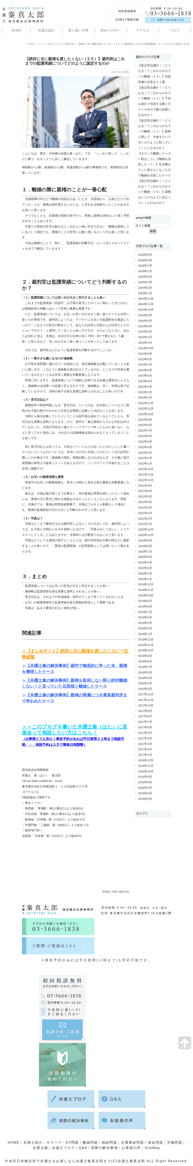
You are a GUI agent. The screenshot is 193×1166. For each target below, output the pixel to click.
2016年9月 (145, 776)
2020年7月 (145, 551)
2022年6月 (145, 436)
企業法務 (39, 1148)
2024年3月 (145, 331)
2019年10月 (146, 595)
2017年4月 (145, 738)
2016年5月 (145, 787)
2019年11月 (146, 590)
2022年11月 (146, 408)
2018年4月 (145, 683)
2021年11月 (146, 474)
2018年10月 (146, 650)
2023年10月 (146, 348)
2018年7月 (145, 667)
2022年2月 (145, 458)
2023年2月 (145, 392)
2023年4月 (145, 381)
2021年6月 (145, 496)
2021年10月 (146, 480)
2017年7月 (145, 721)
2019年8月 (145, 606)
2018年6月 (145, 672)
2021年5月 (145, 502)
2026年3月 (145, 260)
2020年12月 (146, 529)
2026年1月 (145, 271)
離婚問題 (69, 44)
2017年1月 (145, 754)
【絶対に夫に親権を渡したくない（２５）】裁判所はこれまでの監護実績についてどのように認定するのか (75, 61)
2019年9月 (145, 601)
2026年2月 (145, 265)
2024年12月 (146, 298)
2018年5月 (145, 678)
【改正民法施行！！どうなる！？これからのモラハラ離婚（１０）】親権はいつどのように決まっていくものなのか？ (154, 191)
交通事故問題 (133, 1142)
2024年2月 (145, 337)
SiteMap (154, 1148)
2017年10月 (146, 705)
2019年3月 (145, 622)
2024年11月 (146, 304)
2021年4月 (145, 507)
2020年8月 (145, 546)
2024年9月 (145, 315)
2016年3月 (145, 793)
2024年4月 (145, 326)
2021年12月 (146, 469)
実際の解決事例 (104, 1148)
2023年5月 (145, 375)
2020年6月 (145, 557)
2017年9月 (145, 711)
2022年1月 (145, 463)
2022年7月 (145, 430)
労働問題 (176, 1142)
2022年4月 (145, 447)
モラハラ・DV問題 (62, 1142)
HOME (30, 44)
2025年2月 (145, 287)
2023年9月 (145, 353)
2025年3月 (145, 282)
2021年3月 (145, 513)
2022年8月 (145, 425)
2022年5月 (145, 441)
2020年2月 (145, 573)
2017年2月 (145, 749)
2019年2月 (145, 628)
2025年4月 (145, 276)
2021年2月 (145, 518)
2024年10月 (146, 309)
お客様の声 (132, 1148)
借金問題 (157, 1142)
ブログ (40, 44)
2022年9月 (145, 419)
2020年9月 (145, 540)
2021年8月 (145, 491)
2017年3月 (145, 744)
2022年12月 (146, 403)
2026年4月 (145, 254)
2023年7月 (145, 364)
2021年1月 (145, 524)
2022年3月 (145, 452)
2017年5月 (145, 732)
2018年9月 (145, 655)
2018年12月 (146, 639)
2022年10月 (146, 414)
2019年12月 (146, 584)
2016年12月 (146, 760)
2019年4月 (145, 617)
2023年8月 (145, 359)
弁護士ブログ (55, 44)
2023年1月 (145, 397)
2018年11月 (146, 645)
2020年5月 (145, 562)
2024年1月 (145, 342)
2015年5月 (145, 798)
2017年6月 (145, 727)
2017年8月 (145, 716)
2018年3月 (145, 688)
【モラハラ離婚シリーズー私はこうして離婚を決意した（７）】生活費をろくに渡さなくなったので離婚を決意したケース (154, 164)
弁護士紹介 (32, 1142)
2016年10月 (146, 771)
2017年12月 (146, 694)
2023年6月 (145, 370)
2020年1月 (145, 579)
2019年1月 (145, 634)
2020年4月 (145, 568)
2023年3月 (145, 386)
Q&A (82, 1148)
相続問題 (110, 1142)
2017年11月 (146, 700)
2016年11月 (146, 765)
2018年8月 (145, 661)
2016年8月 (145, 782)
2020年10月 (146, 535)
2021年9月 (145, 485)
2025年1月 (145, 293)
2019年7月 (145, 612)
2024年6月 (145, 320)
